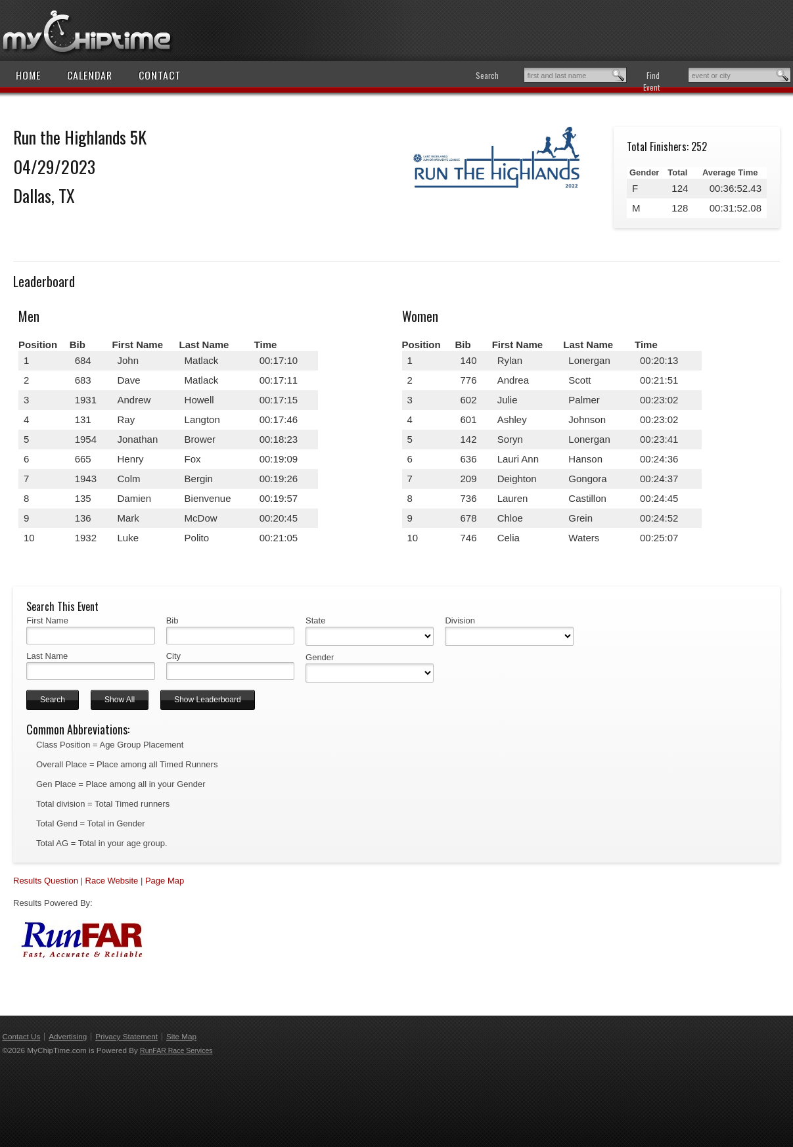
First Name (47, 620)
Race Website (112, 881)
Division (460, 620)
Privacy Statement (126, 1036)
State (315, 620)
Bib (172, 620)
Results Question (45, 881)
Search (487, 75)
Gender (320, 657)
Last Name (47, 656)
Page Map (164, 881)
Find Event (651, 81)
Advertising (68, 1036)
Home (28, 75)
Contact (160, 75)
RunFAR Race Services (176, 1050)
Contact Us (22, 1036)
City (173, 656)
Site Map (181, 1036)
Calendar (89, 75)
